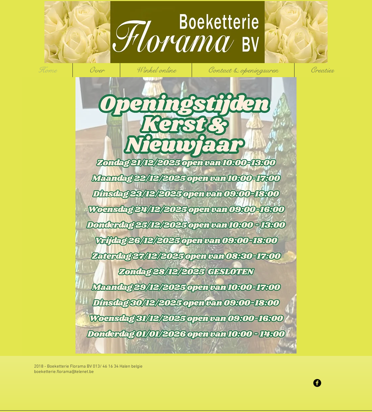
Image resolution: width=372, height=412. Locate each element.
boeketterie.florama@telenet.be (64, 372)
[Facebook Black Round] (317, 383)
